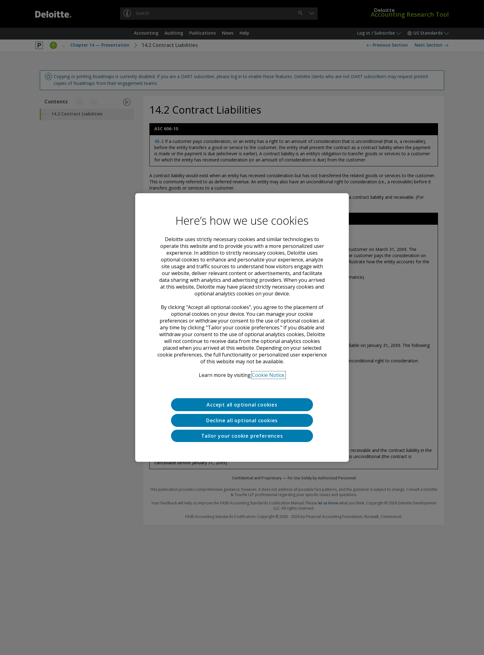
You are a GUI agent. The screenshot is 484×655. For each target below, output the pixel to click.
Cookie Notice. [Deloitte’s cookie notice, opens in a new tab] (268, 375)
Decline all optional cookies (242, 420)
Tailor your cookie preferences (242, 435)
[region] (242, 327)
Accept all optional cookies (242, 404)
